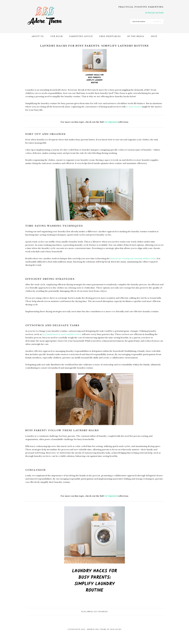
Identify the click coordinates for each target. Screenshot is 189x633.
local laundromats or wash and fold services (61, 334)
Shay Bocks (115, 629)
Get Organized (110, 122)
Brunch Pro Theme (97, 629)
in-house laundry (133, 107)
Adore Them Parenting (44, 16)
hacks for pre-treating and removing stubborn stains (133, 258)
